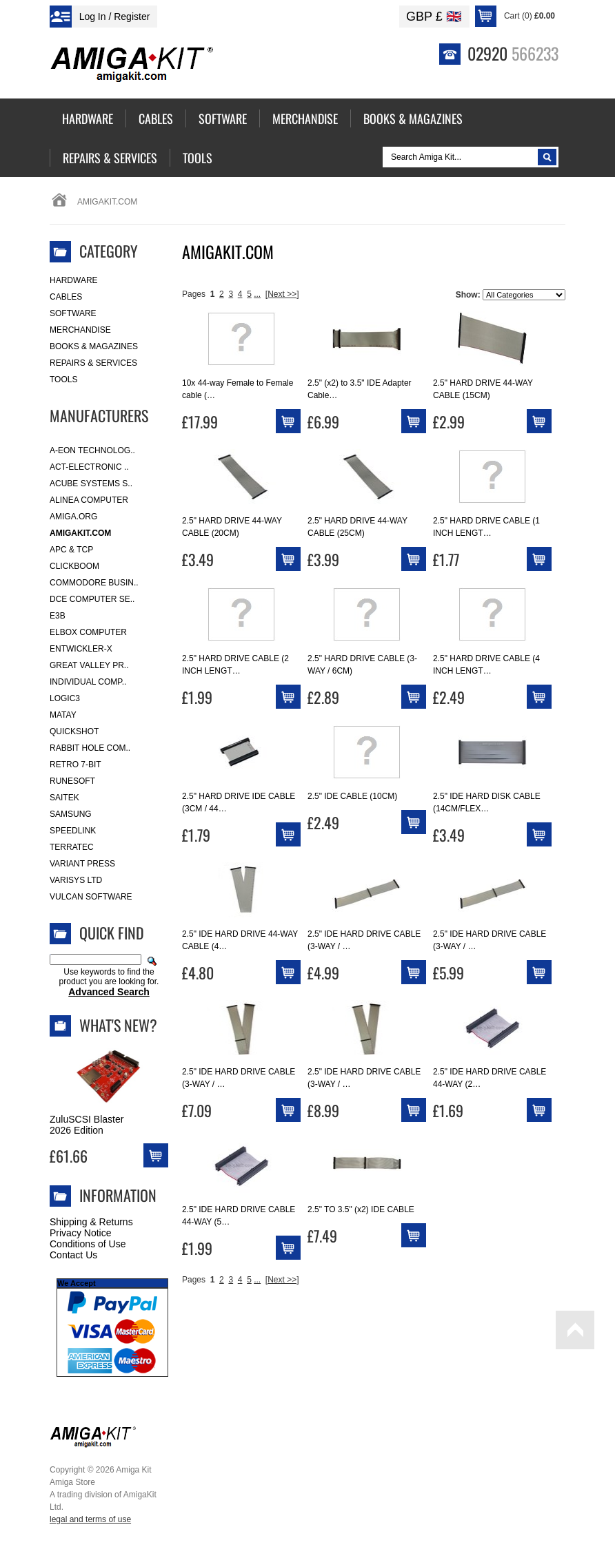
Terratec (72, 847)
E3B (57, 616)
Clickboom (74, 566)
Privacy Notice (80, 1232)
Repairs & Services (93, 363)
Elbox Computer (88, 632)
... (257, 294)
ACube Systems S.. (91, 483)
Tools (63, 379)
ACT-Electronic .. (89, 467)
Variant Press (82, 864)
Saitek (64, 797)
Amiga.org (73, 516)
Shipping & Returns (91, 1221)
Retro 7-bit (75, 764)
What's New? (118, 1025)
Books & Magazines (94, 346)
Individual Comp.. (88, 682)
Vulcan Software (91, 897)
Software (73, 313)
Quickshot (74, 731)
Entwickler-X (81, 649)
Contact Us (73, 1254)
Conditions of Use (88, 1243)
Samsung (71, 814)
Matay (63, 715)
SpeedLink (73, 830)
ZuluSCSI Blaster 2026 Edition (86, 1125)
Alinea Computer (89, 500)
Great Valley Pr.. (89, 665)
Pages (193, 294)
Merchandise (80, 330)
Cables (66, 297)
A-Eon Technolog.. (92, 450)
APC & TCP (71, 549)
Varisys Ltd (76, 880)
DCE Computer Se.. (92, 599)
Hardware (74, 280)
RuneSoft (72, 781)
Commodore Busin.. (94, 583)
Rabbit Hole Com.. (90, 748)
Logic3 (65, 698)
